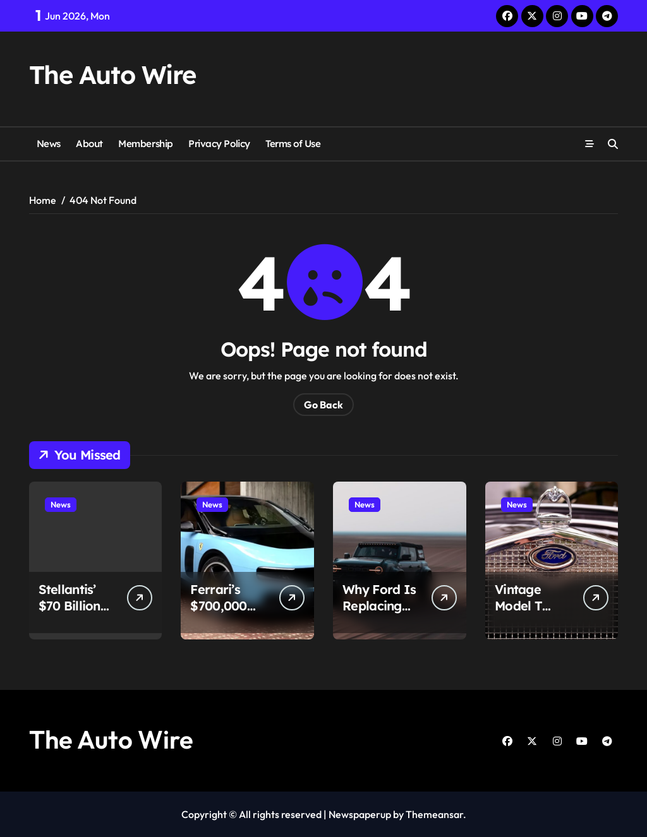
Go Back (323, 404)
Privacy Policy (219, 144)
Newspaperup (360, 814)
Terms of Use (293, 144)
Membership (145, 144)
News (49, 144)
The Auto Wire (112, 74)
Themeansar (434, 814)
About (89, 144)
